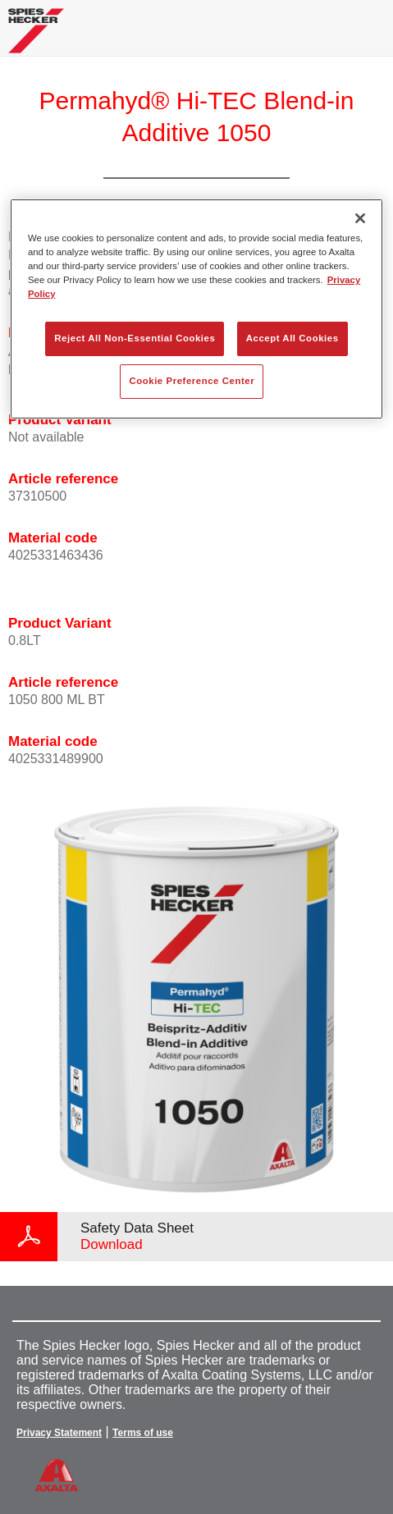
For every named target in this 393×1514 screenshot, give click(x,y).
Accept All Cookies (292, 338)
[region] (196, 309)
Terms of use (142, 1433)
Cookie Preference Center (191, 381)
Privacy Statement (59, 1433)
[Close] (360, 218)
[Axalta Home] (36, 37)
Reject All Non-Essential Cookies (134, 338)
